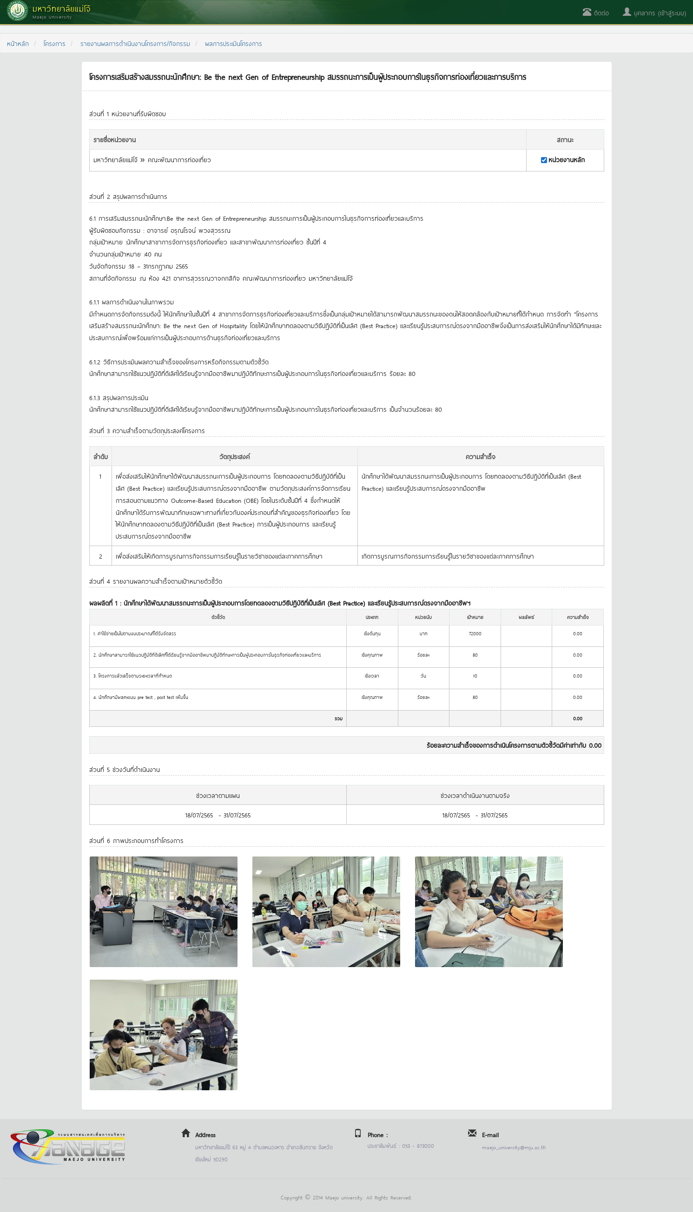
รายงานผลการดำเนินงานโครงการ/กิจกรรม (135, 43)
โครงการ (55, 43)
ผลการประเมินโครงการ (233, 43)
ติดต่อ (596, 12)
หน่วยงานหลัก (566, 159)
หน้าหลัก (18, 43)
